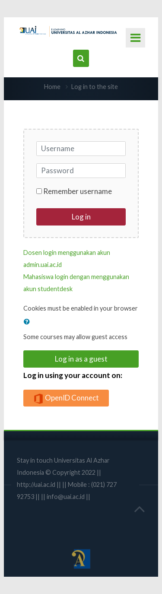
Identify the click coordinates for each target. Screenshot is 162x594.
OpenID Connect (66, 398)
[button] (28, 321)
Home (52, 86)
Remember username (77, 191)
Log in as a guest (81, 358)
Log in (81, 216)
